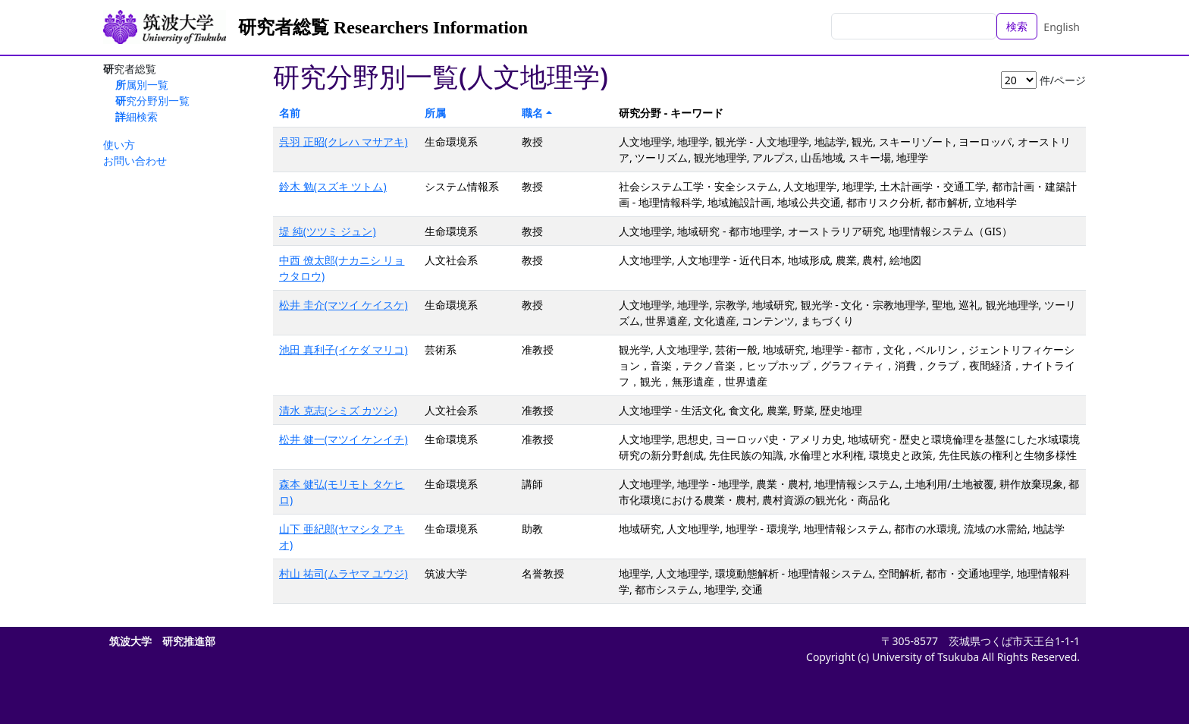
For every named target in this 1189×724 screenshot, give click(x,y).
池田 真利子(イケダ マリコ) (343, 349)
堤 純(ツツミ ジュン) (327, 231)
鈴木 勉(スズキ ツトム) (333, 186)
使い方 (119, 144)
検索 (1016, 26)
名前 (289, 112)
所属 (435, 112)
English (1061, 27)
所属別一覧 (141, 84)
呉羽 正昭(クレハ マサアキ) (343, 141)
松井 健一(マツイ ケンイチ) (343, 439)
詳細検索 (136, 116)
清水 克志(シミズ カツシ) (338, 410)
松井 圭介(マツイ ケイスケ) (343, 304)
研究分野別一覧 (152, 100)
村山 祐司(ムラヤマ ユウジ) (343, 573)
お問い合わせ (135, 160)
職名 (532, 112)
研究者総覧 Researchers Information (383, 27)
